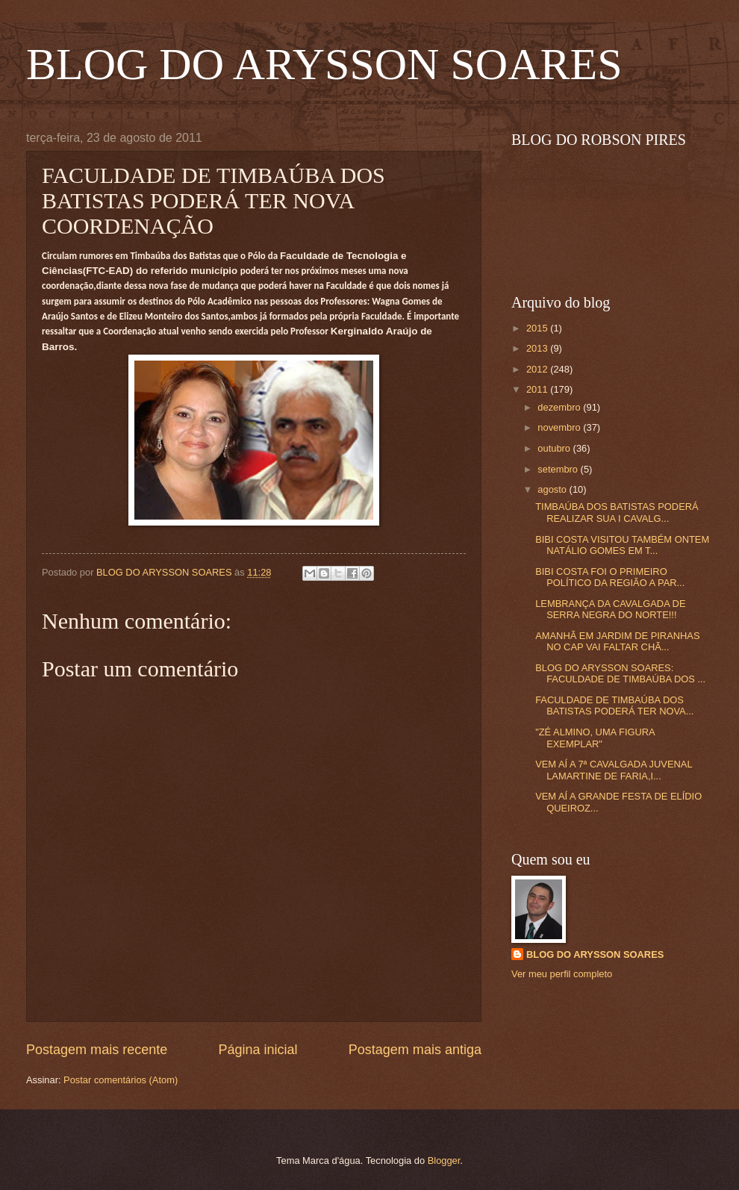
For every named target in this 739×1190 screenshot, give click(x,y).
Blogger (444, 1160)
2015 (538, 328)
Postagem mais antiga (415, 1049)
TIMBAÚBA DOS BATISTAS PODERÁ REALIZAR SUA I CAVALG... (616, 512)
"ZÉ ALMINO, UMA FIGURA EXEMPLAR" (595, 737)
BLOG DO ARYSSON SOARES (324, 64)
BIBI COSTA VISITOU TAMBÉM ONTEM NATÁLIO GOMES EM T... (622, 545)
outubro (555, 448)
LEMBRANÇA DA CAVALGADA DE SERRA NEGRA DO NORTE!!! (610, 609)
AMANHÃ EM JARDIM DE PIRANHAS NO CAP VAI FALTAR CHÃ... (617, 641)
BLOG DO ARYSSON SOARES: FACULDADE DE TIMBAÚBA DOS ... (620, 673)
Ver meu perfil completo (561, 973)
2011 (538, 389)
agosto (553, 489)
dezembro (560, 407)
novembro (560, 427)
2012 (538, 369)
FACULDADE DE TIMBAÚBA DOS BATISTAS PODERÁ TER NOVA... (614, 705)
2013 (538, 348)
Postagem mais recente (96, 1049)
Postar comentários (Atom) (120, 1079)
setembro (558, 469)
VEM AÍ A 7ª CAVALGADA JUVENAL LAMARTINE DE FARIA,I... (613, 769)
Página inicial (257, 1049)
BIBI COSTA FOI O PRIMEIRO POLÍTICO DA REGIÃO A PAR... (610, 577)
